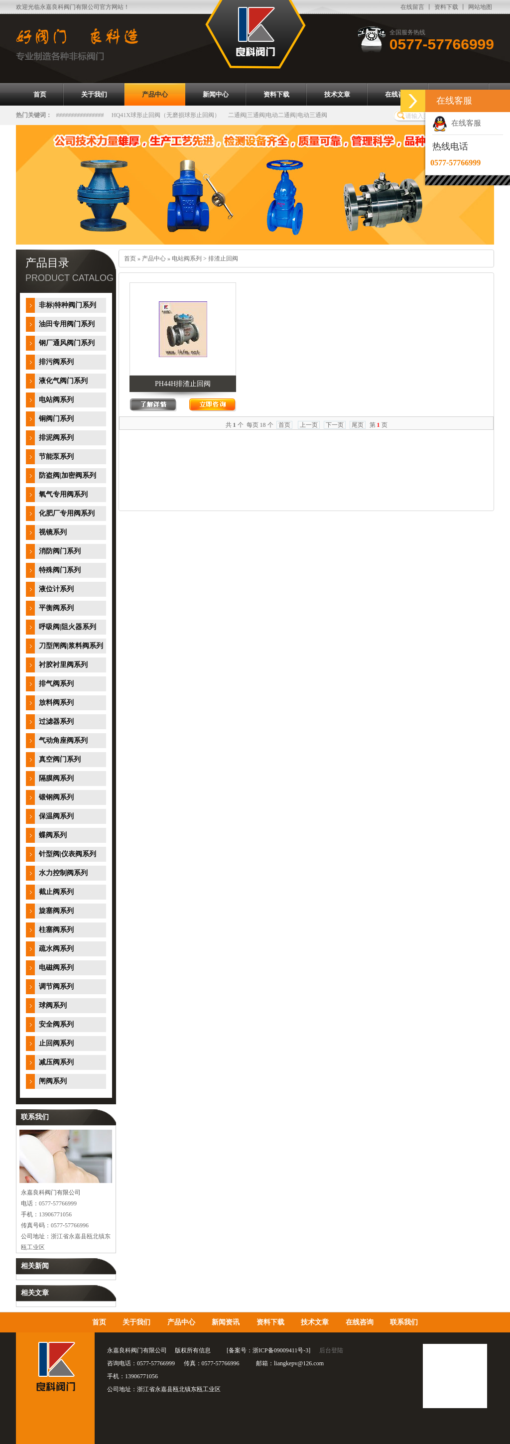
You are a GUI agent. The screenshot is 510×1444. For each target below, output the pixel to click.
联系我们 (404, 1322)
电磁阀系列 (56, 967)
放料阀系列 (56, 702)
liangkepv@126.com (299, 1363)
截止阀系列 (56, 892)
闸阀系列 (53, 1081)
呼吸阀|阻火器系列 (67, 627)
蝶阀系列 (53, 835)
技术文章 (315, 1322)
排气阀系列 (56, 683)
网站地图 (480, 6)
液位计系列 (56, 589)
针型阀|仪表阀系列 (67, 854)
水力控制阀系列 (63, 873)
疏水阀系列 (56, 948)
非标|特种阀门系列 (67, 305)
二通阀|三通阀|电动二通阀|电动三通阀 (277, 115)
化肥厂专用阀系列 (67, 513)
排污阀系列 (56, 362)
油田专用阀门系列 (67, 324)
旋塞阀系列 (56, 911)
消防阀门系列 (60, 551)
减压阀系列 (56, 1062)
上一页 (309, 424)
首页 (130, 258)
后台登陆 (331, 1350)
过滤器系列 (56, 721)
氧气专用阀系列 (63, 494)
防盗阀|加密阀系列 (67, 475)
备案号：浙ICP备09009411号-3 (268, 1350)
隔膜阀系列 (56, 778)
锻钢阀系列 (56, 797)
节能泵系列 (56, 456)
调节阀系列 (56, 986)
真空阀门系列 (60, 759)
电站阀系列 (56, 399)
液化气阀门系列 (63, 381)
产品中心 (154, 258)
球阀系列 (53, 1005)
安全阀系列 (56, 1024)
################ (80, 115)
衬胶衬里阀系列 (63, 664)
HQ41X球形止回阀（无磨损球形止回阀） (166, 115)
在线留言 (412, 6)
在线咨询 (360, 1322)
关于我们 (136, 1322)
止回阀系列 (56, 1043)
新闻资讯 (226, 1322)
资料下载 (446, 6)
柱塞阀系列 (56, 929)
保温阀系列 (56, 816)
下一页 (335, 424)
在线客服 (456, 123)
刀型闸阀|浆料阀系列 (71, 646)
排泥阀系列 (56, 437)
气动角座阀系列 (63, 740)
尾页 (358, 424)
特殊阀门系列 (60, 570)
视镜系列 (53, 532)
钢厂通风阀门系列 (67, 343)
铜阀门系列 (56, 418)
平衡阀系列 (56, 608)
